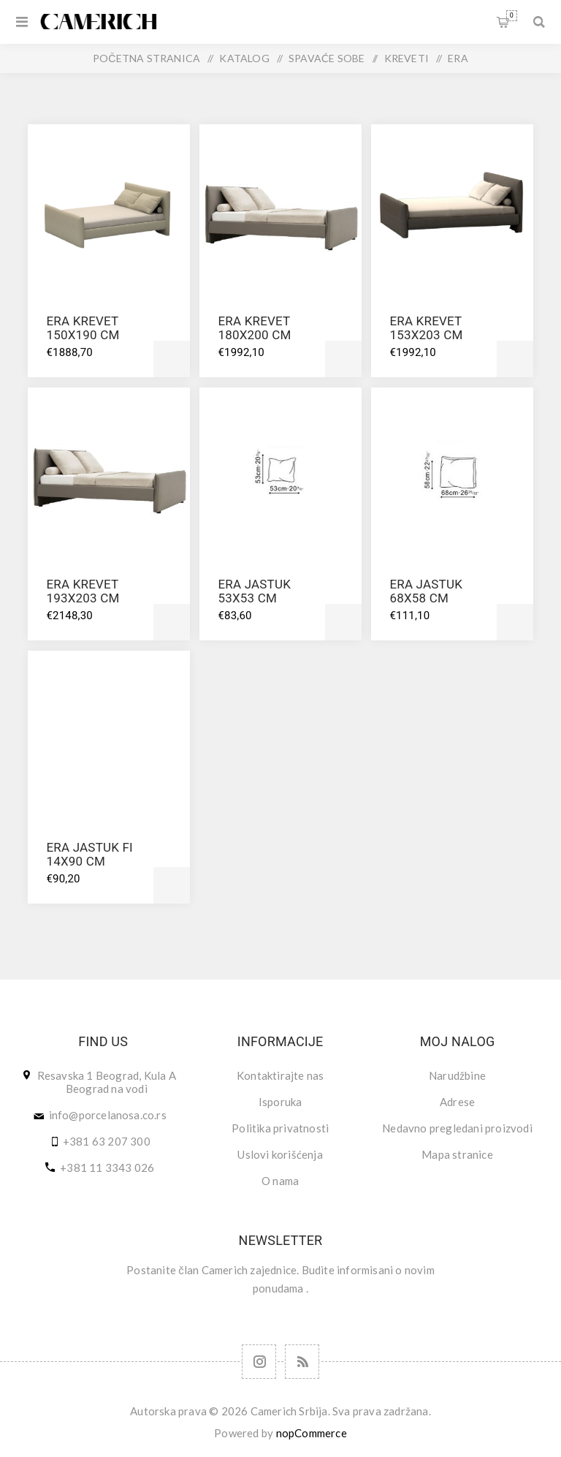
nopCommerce (311, 1432)
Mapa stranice (457, 1154)
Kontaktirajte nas (280, 1075)
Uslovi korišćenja (279, 1154)
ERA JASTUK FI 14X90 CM (89, 854)
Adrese (457, 1101)
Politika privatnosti (280, 1128)
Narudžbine (457, 1075)
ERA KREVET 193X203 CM (82, 591)
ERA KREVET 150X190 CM (82, 328)
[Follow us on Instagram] (259, 1361)
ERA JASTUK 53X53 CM (254, 591)
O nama (280, 1180)
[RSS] (302, 1361)
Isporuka (280, 1101)
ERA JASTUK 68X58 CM (425, 591)
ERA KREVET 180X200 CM (254, 328)
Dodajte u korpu (171, 359)
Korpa (511, 15)
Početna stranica (146, 58)
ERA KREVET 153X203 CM (425, 328)
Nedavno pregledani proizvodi (457, 1128)
